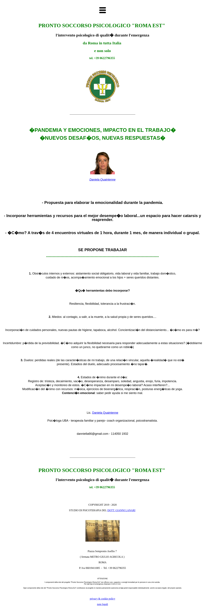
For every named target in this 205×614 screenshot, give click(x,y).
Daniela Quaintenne (102, 179)
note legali (102, 604)
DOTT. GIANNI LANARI (121, 510)
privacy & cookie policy (102, 598)
